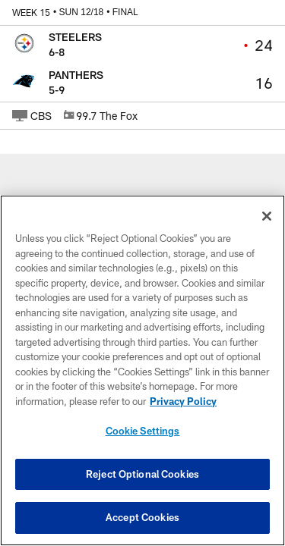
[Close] (266, 216)
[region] (142, 370)
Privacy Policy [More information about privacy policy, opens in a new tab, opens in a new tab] (183, 401)
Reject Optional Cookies (142, 474)
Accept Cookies (142, 517)
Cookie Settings (143, 431)
